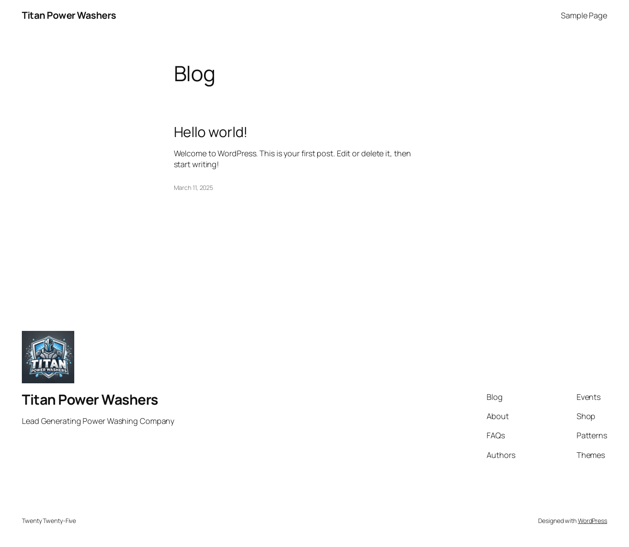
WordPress (592, 520)
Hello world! (211, 132)
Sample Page (584, 15)
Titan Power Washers (69, 15)
